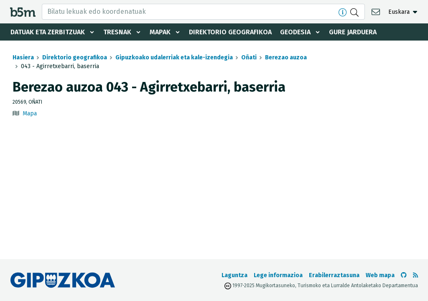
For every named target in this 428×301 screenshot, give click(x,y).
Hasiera (23, 57)
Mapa (30, 113)
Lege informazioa (278, 275)
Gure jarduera (353, 32)
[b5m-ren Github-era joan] (404, 275)
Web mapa (380, 275)
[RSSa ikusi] (415, 275)
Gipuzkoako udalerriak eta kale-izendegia (174, 57)
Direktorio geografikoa (230, 32)
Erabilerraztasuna (334, 275)
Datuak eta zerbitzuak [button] (47, 32)
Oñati (249, 57)
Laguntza (234, 275)
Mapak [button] (160, 32)
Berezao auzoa (286, 57)
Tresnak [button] (117, 32)
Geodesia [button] (295, 32)
